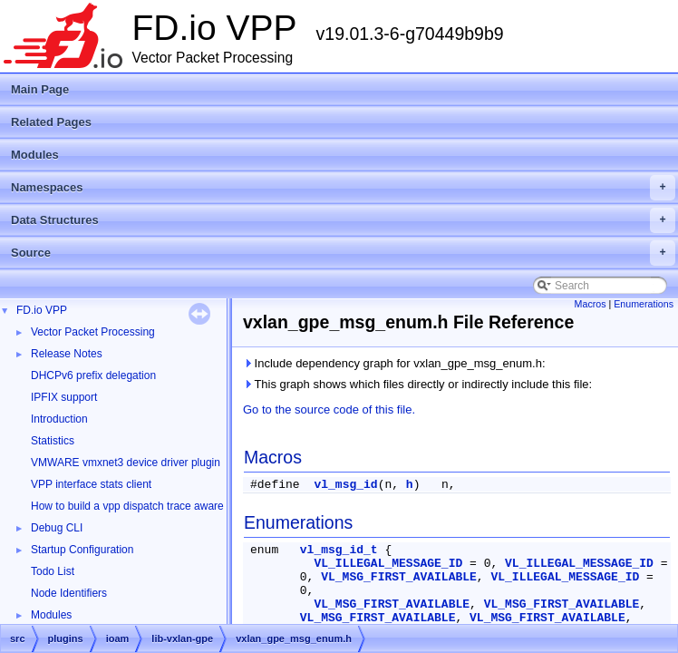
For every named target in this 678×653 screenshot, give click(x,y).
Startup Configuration (82, 549)
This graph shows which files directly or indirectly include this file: (417, 384)
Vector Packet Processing (93, 332)
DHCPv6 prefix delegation (93, 375)
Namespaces (343, 187)
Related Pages (51, 122)
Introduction (59, 419)
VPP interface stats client (91, 484)
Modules (35, 154)
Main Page (40, 89)
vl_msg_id (345, 485)
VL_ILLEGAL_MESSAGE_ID (388, 563)
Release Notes (66, 353)
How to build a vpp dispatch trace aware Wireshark (153, 506)
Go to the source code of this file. (329, 409)
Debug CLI (56, 527)
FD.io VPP (41, 310)
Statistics (52, 440)
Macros (590, 303)
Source (343, 253)
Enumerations (643, 303)
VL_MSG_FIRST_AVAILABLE (399, 577)
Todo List (52, 571)
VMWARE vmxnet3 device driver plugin (125, 462)
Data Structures (343, 220)
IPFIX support (64, 397)
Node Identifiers (69, 593)
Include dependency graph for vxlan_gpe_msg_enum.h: (394, 363)
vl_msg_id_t (339, 550)
